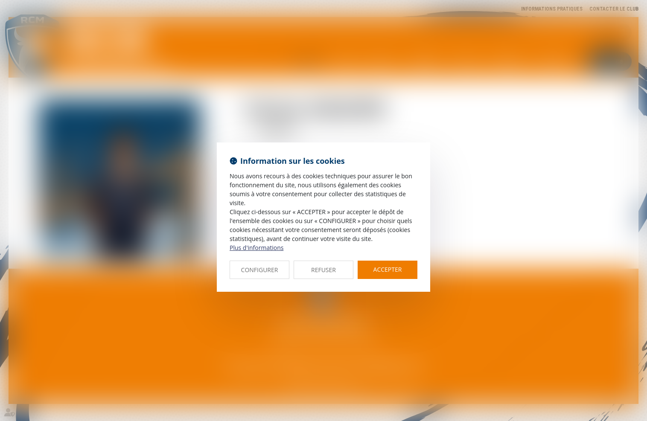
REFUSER (323, 270)
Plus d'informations (256, 248)
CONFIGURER (259, 270)
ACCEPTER (387, 269)
